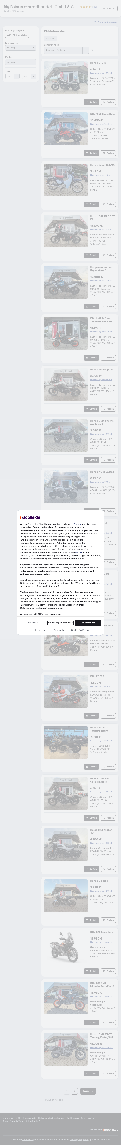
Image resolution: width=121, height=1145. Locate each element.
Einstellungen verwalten (60, 622)
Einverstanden (88, 622)
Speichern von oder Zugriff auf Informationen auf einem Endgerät (55, 564)
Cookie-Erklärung (80, 630)
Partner (77, 524)
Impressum (40, 630)
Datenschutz (60, 630)
